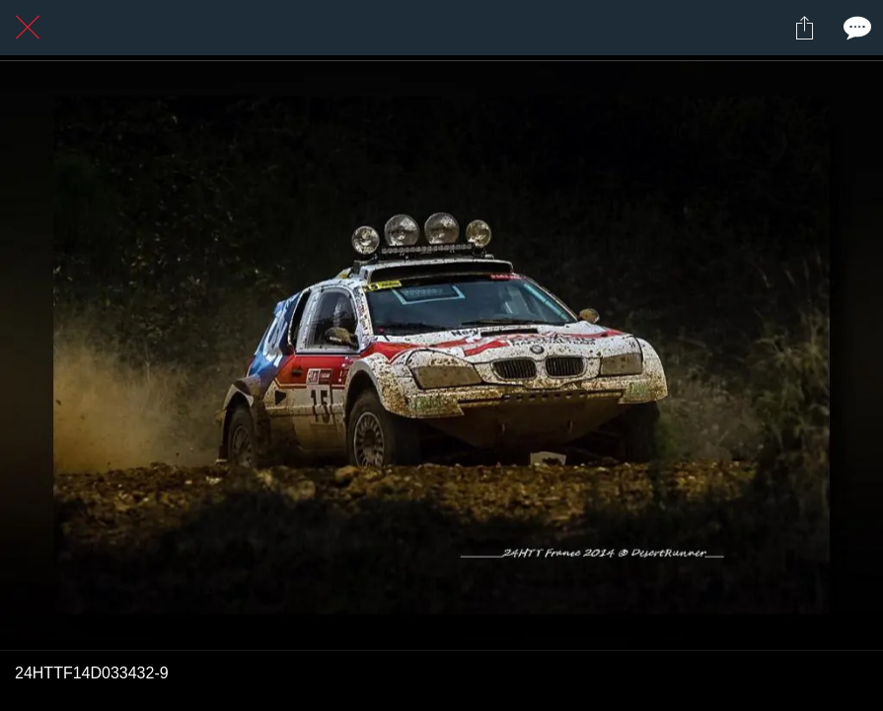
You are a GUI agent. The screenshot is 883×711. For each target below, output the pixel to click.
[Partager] (804, 27)
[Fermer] (27, 28)
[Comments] (855, 27)
